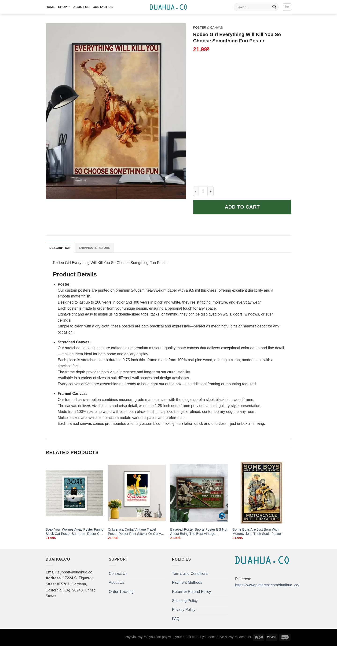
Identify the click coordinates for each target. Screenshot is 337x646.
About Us (81, 7)
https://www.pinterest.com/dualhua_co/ (267, 585)
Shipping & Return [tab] (94, 248)
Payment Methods (187, 582)
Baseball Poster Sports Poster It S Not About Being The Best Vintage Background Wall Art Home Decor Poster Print (198, 532)
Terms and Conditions (190, 574)
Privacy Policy (183, 610)
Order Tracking (121, 592)
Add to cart (242, 206)
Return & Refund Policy (191, 592)
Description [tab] (59, 248)
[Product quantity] (203, 191)
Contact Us (103, 7)
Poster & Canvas (208, 27)
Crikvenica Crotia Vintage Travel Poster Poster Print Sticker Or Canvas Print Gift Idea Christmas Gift (136, 532)
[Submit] (274, 7)
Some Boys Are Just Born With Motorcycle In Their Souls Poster (257, 532)
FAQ (175, 619)
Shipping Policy (185, 601)
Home (50, 7)
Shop (64, 7)
